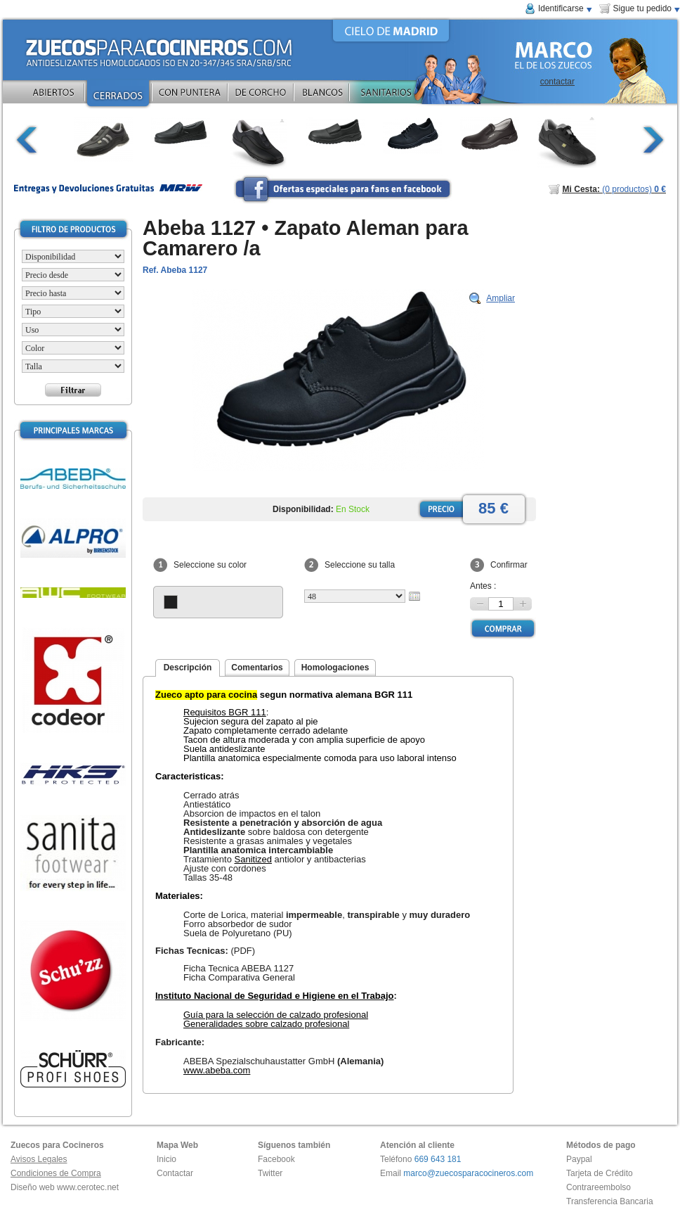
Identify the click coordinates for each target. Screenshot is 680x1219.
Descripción (188, 667)
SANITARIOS (405, 95)
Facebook (276, 1159)
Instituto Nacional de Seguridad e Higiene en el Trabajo (274, 995)
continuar (653, 140)
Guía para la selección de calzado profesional (275, 1014)
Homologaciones (335, 667)
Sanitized (253, 859)
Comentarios (256, 667)
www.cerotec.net (88, 1187)
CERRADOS (118, 95)
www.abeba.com (216, 1070)
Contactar (175, 1173)
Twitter (270, 1173)
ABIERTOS (53, 95)
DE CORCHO (261, 95)
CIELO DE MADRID (391, 30)
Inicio (166, 1159)
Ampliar (500, 298)
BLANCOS (322, 95)
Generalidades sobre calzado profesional (266, 1024)
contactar (557, 81)
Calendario (414, 596)
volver (26, 140)
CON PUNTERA (190, 95)
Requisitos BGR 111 (224, 712)
